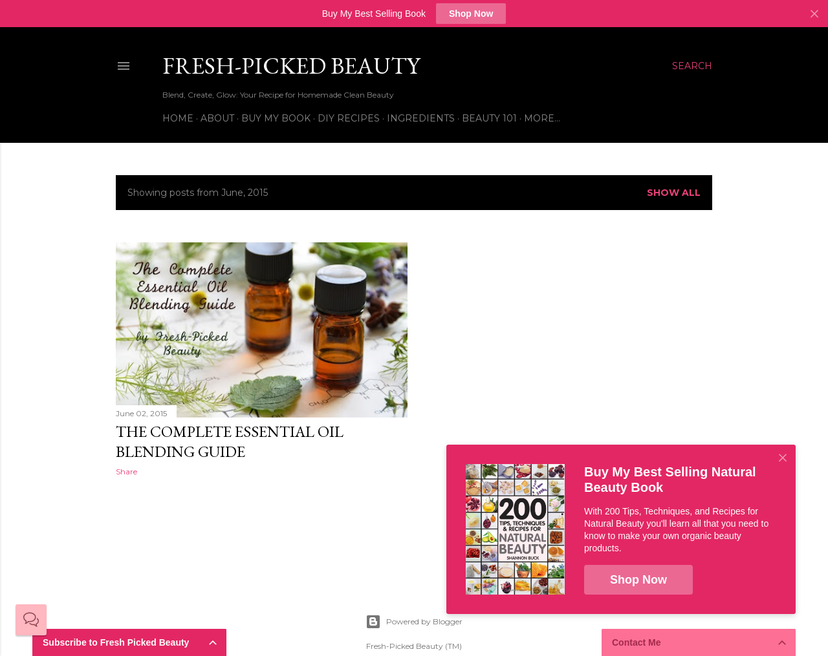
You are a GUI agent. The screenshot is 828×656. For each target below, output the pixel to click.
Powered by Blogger (414, 622)
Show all (674, 192)
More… (542, 118)
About (217, 118)
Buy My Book (275, 118)
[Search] (692, 65)
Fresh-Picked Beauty (291, 65)
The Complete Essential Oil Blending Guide (229, 441)
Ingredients (421, 118)
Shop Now (471, 13)
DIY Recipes (349, 118)
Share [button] (126, 471)
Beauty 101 (489, 118)
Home (177, 118)
